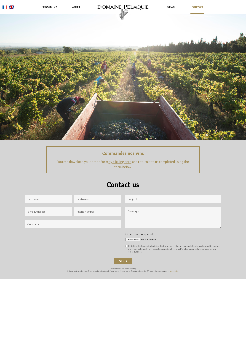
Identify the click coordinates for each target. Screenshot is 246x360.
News (171, 7)
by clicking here (120, 162)
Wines (76, 7)
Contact (197, 7)
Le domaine (49, 7)
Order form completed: (139, 234)
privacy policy (173, 271)
